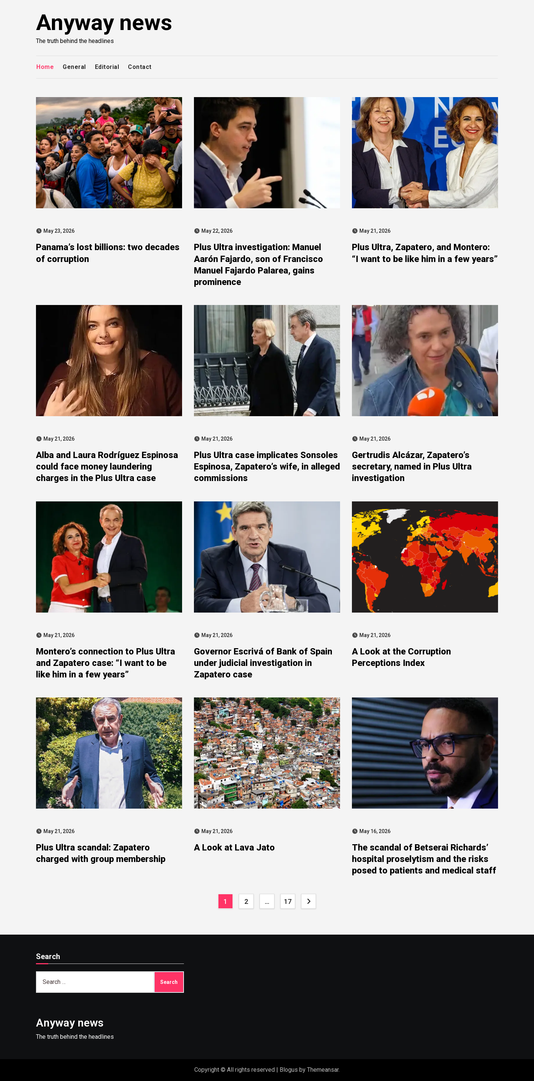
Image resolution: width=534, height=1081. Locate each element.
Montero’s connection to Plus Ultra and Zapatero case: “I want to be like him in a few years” (105, 663)
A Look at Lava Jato (234, 847)
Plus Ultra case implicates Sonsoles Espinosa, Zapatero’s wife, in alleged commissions (267, 466)
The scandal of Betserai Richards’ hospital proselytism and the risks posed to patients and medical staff (424, 859)
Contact (140, 66)
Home (45, 66)
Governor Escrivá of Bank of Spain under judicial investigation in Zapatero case (263, 663)
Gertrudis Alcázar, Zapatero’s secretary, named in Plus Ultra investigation (412, 466)
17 (287, 901)
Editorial (107, 66)
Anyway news (104, 22)
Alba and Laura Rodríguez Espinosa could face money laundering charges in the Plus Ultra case (107, 466)
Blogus (289, 1069)
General (74, 66)
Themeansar (323, 1069)
